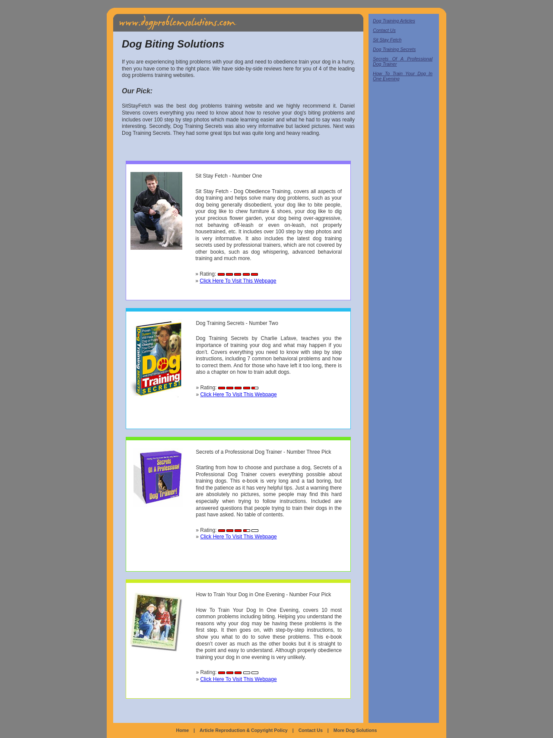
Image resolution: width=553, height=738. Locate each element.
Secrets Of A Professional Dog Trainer (402, 61)
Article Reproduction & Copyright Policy (244, 730)
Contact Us (384, 30)
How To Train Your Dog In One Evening (402, 76)
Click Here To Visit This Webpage (238, 281)
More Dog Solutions (355, 730)
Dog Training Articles (394, 20)
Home (182, 730)
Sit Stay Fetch (387, 39)
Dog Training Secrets (394, 49)
